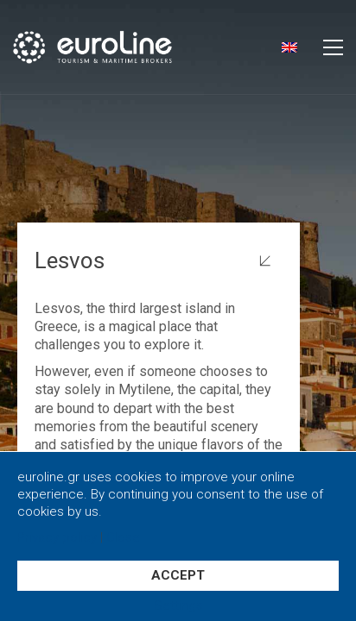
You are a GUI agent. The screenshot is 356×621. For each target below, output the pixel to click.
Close (123, 537)
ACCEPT (178, 575)
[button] (333, 47)
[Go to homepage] (119, 47)
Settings (178, 605)
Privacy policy (57, 537)
